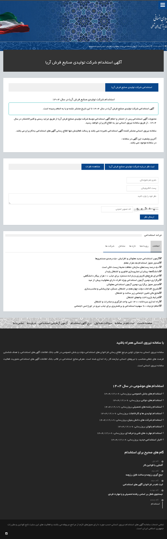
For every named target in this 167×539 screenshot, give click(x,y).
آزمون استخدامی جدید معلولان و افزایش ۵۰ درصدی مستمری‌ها (128, 46)
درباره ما (31, 323)
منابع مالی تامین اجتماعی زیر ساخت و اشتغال (137, 293)
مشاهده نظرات (93, 166)
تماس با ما (18, 323)
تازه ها (132, 246)
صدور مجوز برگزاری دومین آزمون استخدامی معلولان (133, 284)
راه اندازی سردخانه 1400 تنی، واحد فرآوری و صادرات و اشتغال (126, 302)
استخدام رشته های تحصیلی (147, 407)
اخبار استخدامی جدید (150, 440)
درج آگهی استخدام (81, 323)
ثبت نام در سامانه (124, 323)
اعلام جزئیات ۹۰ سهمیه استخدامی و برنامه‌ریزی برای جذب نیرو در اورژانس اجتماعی (116, 306)
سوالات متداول (103, 323)
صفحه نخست (144, 323)
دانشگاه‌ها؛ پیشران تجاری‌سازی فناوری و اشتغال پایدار (132, 271)
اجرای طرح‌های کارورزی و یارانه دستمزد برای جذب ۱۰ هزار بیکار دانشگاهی (121, 276)
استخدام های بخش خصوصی (147, 394)
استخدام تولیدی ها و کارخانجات (145, 413)
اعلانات (156, 246)
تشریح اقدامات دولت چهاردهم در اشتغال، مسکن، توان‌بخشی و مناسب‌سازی (122, 289)
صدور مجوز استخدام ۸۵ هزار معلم (141, 263)
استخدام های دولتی (151, 400)
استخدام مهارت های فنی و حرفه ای (143, 433)
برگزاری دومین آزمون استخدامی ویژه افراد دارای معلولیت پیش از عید (123, 280)
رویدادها (144, 246)
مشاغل (121, 246)
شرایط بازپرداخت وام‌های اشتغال (142, 297)
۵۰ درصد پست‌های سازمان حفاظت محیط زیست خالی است (130, 267)
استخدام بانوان (154, 426)
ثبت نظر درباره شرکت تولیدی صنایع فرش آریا (131, 166)
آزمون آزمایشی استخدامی (53, 323)
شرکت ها (109, 246)
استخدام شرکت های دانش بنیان (144, 420)
